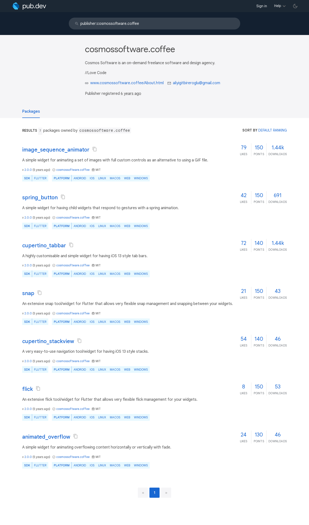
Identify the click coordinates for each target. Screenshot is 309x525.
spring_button (40, 197)
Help (277, 6)
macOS (115, 178)
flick (27, 389)
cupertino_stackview (48, 341)
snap (28, 293)
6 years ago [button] (131, 93)
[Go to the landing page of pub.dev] (29, 6)
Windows (141, 178)
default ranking (272, 130)
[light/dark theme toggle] (295, 6)
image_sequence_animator (55, 149)
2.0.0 (28, 170)
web (127, 178)
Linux (102, 178)
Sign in (261, 6)
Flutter (40, 178)
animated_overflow (46, 437)
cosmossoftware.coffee (73, 170)
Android (80, 178)
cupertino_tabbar (44, 245)
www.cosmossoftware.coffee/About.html (127, 83)
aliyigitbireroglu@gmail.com (196, 83)
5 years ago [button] (41, 170)
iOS (92, 178)
